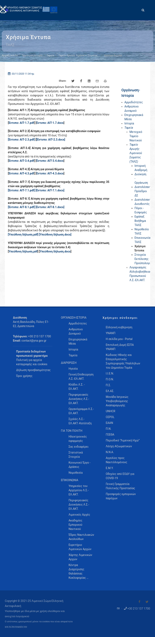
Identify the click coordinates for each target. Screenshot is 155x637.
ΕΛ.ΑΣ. (110, 391)
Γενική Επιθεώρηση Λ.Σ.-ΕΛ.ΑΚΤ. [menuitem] (81, 376)
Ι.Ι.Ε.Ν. (110, 373)
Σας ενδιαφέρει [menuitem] (79, 446)
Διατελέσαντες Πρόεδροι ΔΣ (144, 191)
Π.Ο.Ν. (110, 379)
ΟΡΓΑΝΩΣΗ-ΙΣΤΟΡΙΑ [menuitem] (74, 317)
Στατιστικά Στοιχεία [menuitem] (76, 454)
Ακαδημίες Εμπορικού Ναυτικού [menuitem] (75, 525)
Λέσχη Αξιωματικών (119, 446)
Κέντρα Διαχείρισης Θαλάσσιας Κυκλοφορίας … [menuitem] (78, 571)
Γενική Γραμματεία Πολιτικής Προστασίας (120, 486)
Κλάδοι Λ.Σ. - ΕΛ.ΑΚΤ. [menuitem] (77, 386)
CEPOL (110, 417)
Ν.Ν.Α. (110, 452)
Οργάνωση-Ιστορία (32, 55)
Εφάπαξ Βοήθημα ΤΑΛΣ (140, 221)
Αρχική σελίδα (10, 55)
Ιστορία (129, 123)
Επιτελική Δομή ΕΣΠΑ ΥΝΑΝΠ (120, 347)
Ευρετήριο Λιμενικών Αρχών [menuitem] (80, 547)
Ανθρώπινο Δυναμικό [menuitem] (76, 331)
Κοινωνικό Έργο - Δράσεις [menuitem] (79, 464)
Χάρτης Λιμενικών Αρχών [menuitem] (80, 557)
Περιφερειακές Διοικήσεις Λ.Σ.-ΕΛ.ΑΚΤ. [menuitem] (79, 399)
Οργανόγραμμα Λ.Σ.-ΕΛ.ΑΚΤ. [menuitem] (81, 411)
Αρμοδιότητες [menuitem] (78, 323)
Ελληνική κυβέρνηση (119, 327)
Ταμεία (50, 55)
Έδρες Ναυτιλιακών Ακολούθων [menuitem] (81, 537)
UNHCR (110, 411)
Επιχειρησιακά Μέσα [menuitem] (78, 341)
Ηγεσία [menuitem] (73, 368)
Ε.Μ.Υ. (109, 468)
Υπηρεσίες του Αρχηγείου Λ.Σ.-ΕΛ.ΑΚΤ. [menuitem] (79, 490)
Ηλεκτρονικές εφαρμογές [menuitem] (78, 438)
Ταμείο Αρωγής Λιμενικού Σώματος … (79, 55)
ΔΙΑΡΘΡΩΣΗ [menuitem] (68, 362)
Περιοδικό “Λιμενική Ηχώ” (123, 440)
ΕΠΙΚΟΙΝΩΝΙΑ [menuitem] (69, 480)
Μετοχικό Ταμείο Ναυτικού (136, 136)
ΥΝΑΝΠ (110, 333)
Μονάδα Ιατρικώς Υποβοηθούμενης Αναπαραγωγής (117, 401)
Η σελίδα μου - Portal (119, 339)
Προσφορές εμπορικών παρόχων (121, 496)
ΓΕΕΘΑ (110, 434)
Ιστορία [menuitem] (73, 349)
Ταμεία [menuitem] (73, 355)
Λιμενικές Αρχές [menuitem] (79, 514)
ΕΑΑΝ (109, 422)
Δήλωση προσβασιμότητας (33, 370)
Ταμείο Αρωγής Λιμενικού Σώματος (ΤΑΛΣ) (136, 153)
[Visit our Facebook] (139, 601)
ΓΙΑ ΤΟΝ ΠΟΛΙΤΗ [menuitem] (71, 430)
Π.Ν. (108, 428)
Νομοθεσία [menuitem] (76, 472)
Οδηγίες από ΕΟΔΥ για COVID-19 (120, 476)
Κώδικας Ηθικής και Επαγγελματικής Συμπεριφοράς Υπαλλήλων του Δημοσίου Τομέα (123, 361)
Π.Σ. (108, 385)
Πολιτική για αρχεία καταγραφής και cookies (31, 362)
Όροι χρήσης (24, 375)
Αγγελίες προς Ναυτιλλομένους (116, 460)
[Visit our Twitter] (147, 601)
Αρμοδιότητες (134, 102)
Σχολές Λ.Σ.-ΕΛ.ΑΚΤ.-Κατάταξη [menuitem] (80, 421)
